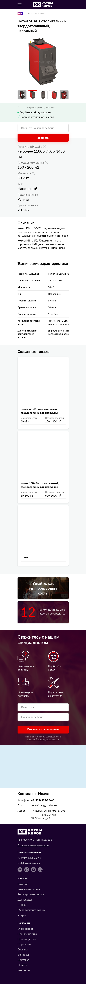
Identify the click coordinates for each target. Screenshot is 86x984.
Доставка (23, 960)
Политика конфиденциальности (33, 845)
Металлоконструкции (31, 910)
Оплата (22, 965)
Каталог (23, 884)
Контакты (24, 970)
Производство (27, 939)
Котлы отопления (29, 889)
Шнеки (22, 905)
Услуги (22, 915)
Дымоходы (25, 899)
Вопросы (23, 954)
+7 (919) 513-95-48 (42, 800)
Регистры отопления (31, 894)
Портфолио (25, 944)
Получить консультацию (43, 729)
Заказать (43, 137)
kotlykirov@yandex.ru (44, 805)
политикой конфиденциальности (43, 739)
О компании (25, 928)
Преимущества (27, 934)
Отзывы (23, 949)
